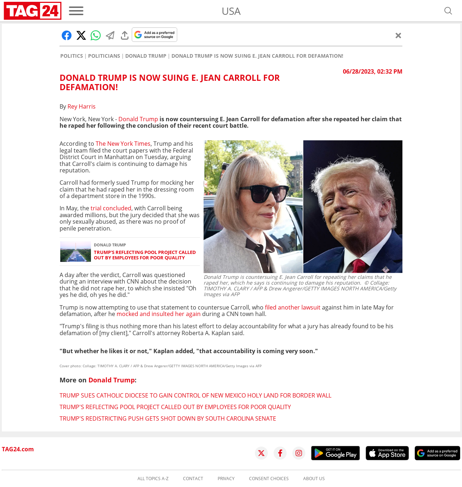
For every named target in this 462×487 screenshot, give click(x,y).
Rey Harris (81, 106)
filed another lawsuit (293, 307)
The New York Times (123, 144)
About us (314, 478)
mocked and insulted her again (159, 314)
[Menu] (76, 11)
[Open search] (448, 11)
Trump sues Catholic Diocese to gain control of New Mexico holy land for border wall (195, 395)
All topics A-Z (153, 478)
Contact (193, 478)
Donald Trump (145, 56)
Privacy (226, 478)
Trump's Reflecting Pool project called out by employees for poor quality (145, 255)
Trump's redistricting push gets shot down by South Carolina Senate (168, 418)
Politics (71, 56)
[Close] (398, 35)
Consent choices (269, 478)
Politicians (104, 56)
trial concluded (111, 208)
